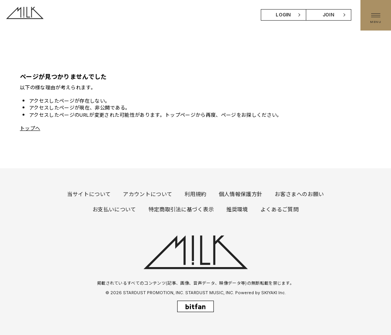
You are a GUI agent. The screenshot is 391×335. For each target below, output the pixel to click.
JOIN (328, 15)
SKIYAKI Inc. (273, 292)
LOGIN (283, 15)
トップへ (30, 128)
